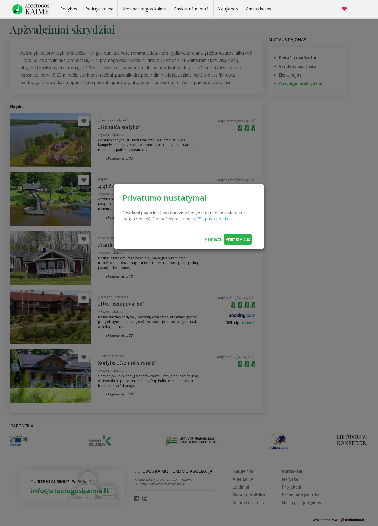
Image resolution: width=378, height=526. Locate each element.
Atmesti (213, 239)
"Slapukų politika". (215, 219)
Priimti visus (237, 239)
